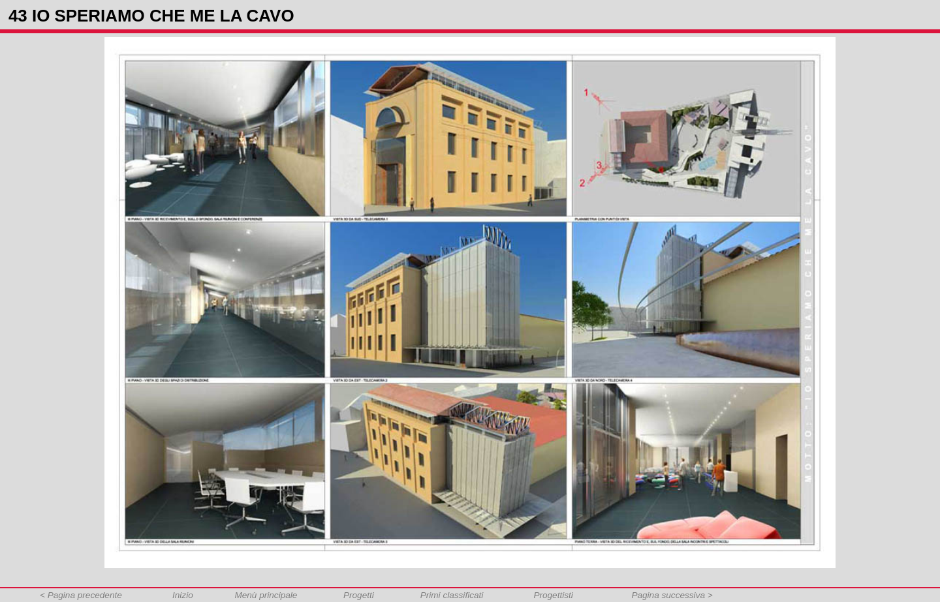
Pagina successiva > (671, 595)
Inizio (182, 595)
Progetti (358, 595)
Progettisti (552, 595)
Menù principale (265, 595)
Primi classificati (452, 595)
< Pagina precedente (81, 595)
